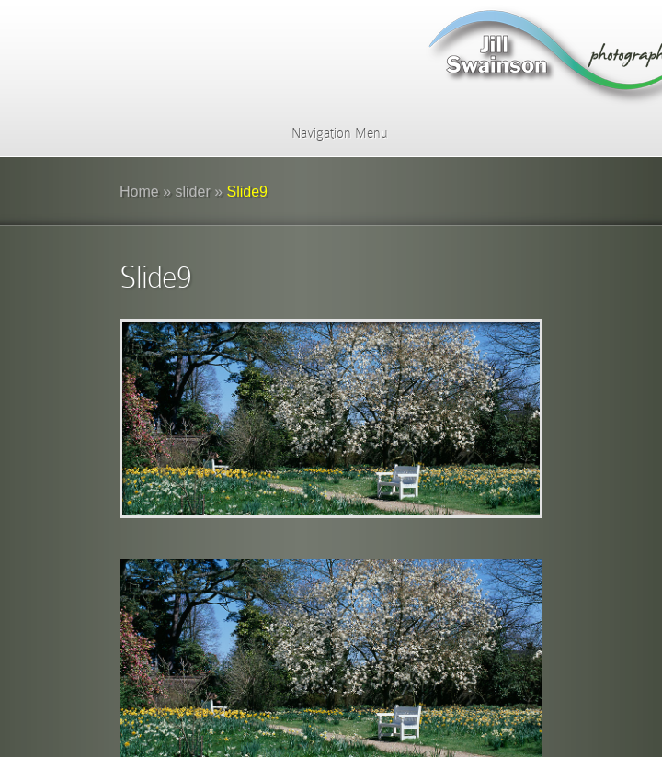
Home (139, 191)
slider (193, 191)
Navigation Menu (327, 133)
